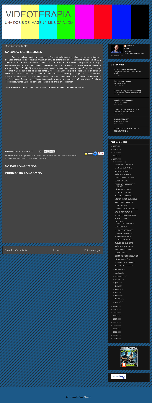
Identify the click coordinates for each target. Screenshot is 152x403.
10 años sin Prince (120, 83)
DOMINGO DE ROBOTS (124, 233)
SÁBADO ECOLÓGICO (123, 259)
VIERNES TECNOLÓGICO (125, 262)
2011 (115, 338)
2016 (115, 322)
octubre (118, 273)
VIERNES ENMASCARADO (125, 215)
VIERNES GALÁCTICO (123, 240)
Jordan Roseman (69, 155)
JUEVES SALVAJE (122, 171)
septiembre (119, 276)
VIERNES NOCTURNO (123, 168)
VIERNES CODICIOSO (123, 193)
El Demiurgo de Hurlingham (125, 69)
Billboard (18, 155)
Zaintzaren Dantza (120, 102)
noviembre (119, 270)
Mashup (8, 158)
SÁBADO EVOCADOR (123, 212)
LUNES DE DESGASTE (124, 230)
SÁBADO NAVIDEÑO (123, 189)
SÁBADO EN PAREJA (123, 236)
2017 (115, 319)
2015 (115, 325)
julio (117, 283)
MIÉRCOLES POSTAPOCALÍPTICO (124, 223)
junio (117, 286)
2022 (115, 159)
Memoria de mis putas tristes (124, 112)
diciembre (119, 162)
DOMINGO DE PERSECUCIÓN (126, 256)
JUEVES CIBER (121, 218)
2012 (115, 335)
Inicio (56, 250)
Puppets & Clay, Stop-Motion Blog (127, 91)
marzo (117, 296)
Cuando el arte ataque (122, 81)
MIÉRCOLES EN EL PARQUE (126, 199)
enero (117, 302)
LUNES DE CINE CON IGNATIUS (126, 110)
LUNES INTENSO (121, 205)
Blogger (87, 397)
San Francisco (19, 158)
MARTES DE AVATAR (123, 249)
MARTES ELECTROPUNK (125, 178)
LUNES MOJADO (121, 181)
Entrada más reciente (16, 250)
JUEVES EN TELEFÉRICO (125, 266)
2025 (115, 149)
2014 (115, 329)
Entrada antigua (92, 250)
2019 (115, 313)
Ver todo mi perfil (117, 56)
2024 (115, 153)
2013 (115, 332)
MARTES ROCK (121, 227)
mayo (117, 289)
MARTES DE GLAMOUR (124, 202)
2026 (115, 146)
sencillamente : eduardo (123, 100)
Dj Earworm (28, 155)
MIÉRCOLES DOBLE (123, 174)
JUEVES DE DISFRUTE (124, 196)
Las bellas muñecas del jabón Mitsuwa (127, 93)
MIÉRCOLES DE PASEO (124, 246)
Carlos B (21, 151)
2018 (115, 316)
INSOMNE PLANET (121, 119)
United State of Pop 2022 (38, 158)
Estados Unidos (41, 155)
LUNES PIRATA (121, 253)
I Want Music (54, 155)
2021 (115, 306)
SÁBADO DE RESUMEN (124, 165)
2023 (115, 156)
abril (117, 292)
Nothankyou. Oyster (121, 121)
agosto (118, 279)
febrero (118, 299)
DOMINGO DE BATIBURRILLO (126, 209)
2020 (115, 309)
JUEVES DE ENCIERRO (124, 243)
